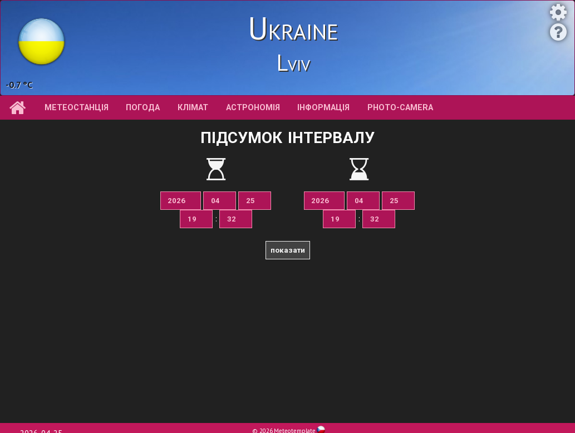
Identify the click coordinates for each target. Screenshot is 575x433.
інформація (323, 107)
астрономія (253, 107)
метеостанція (77, 107)
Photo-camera (400, 107)
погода (143, 107)
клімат (193, 107)
